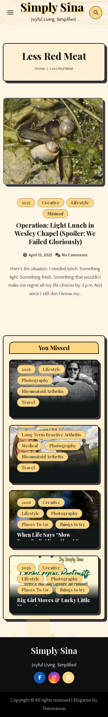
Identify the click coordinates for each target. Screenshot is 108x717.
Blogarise (82, 700)
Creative (51, 202)
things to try (72, 524)
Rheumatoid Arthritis (43, 391)
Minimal (55, 213)
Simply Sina (54, 650)
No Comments (75, 255)
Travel (28, 402)
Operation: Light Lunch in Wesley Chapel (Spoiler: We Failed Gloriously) (55, 233)
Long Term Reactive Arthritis (51, 434)
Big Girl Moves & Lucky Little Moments (53, 603)
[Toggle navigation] (10, 12)
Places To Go (35, 524)
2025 (26, 202)
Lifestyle (80, 202)
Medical (30, 445)
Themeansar (53, 708)
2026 (26, 369)
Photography (35, 380)
